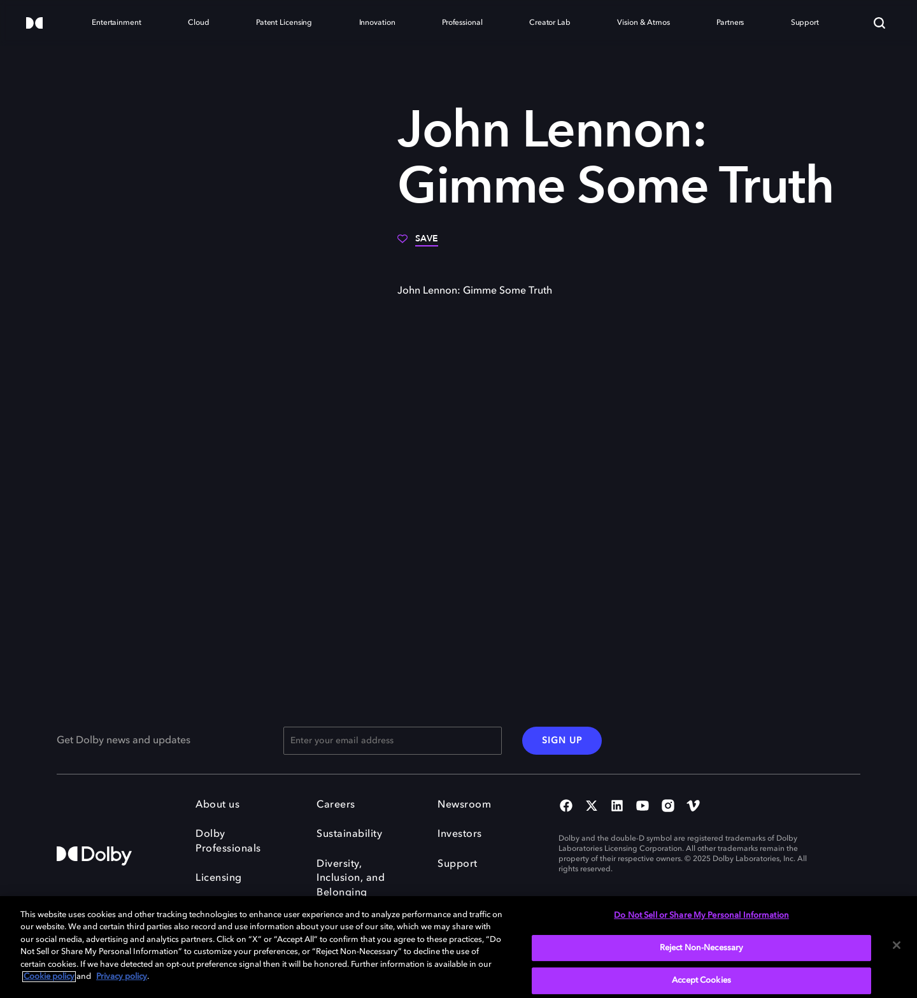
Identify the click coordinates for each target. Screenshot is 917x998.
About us (217, 805)
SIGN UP (562, 740)
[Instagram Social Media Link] (668, 807)
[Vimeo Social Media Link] (693, 807)
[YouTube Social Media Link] (642, 807)
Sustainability (349, 834)
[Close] (897, 945)
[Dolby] (34, 24)
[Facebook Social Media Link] (566, 807)
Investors (459, 834)
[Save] (417, 243)
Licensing (218, 878)
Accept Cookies (701, 980)
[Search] (879, 23)
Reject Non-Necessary (702, 948)
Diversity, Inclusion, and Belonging (350, 878)
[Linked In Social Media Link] (617, 807)
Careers (335, 805)
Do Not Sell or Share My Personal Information (701, 915)
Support (457, 864)
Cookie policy (49, 977)
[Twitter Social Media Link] (591, 807)
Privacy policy (121, 977)
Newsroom (464, 805)
